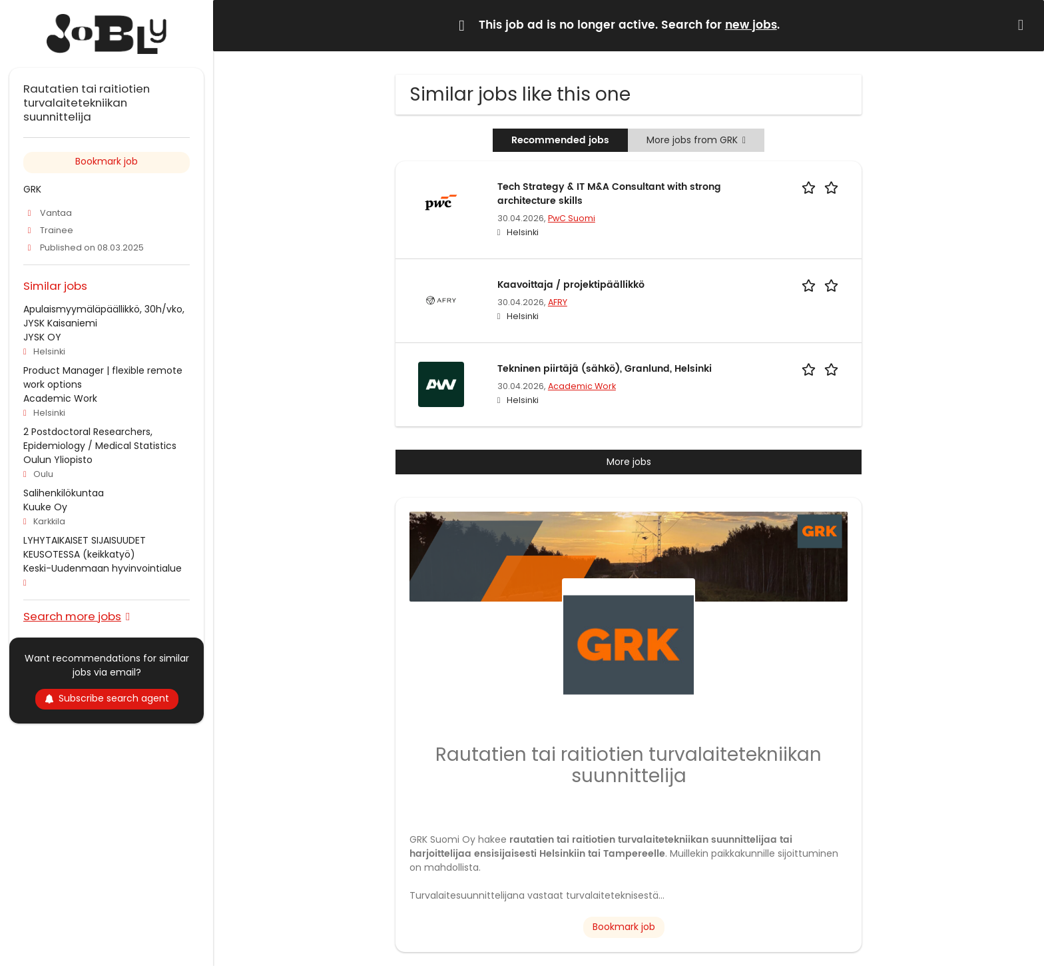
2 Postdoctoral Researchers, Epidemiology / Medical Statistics (99, 438)
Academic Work (582, 386)
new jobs (751, 25)
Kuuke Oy (45, 507)
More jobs (629, 461)
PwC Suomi (571, 218)
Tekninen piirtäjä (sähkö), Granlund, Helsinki (604, 368)
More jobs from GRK (696, 140)
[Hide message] (1023, 25)
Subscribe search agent (107, 698)
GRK (32, 189)
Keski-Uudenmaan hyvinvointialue (102, 568)
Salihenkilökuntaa (63, 493)
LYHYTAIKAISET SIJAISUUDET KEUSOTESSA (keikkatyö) (84, 547)
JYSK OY (42, 337)
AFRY (557, 302)
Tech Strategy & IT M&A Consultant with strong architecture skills (609, 194)
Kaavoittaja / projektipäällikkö (571, 284)
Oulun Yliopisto (58, 459)
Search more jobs (72, 616)
